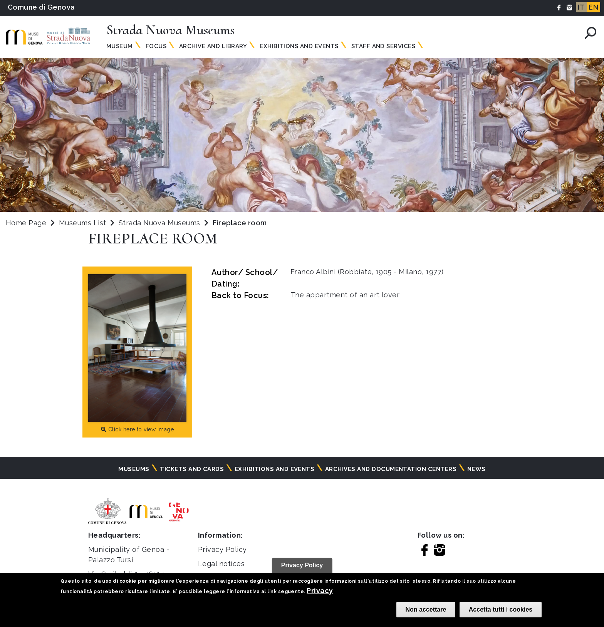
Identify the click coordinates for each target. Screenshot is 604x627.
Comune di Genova (41, 7)
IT (581, 7)
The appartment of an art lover (344, 295)
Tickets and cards (192, 469)
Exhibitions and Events (299, 46)
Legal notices (221, 564)
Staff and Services (383, 46)
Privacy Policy (222, 549)
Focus (156, 46)
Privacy (320, 591)
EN (593, 7)
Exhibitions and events (275, 469)
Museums (133, 469)
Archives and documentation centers (390, 469)
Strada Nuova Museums (160, 223)
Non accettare (426, 609)
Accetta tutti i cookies (500, 609)
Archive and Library (213, 46)
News (476, 469)
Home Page (26, 223)
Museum (119, 46)
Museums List (82, 223)
